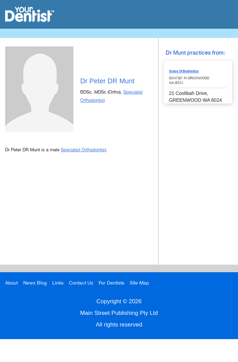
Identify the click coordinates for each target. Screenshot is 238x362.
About (11, 283)
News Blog (35, 283)
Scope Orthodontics (184, 71)
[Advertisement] (79, 217)
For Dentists (111, 283)
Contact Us (81, 283)
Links (58, 283)
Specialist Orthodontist (83, 150)
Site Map (139, 283)
